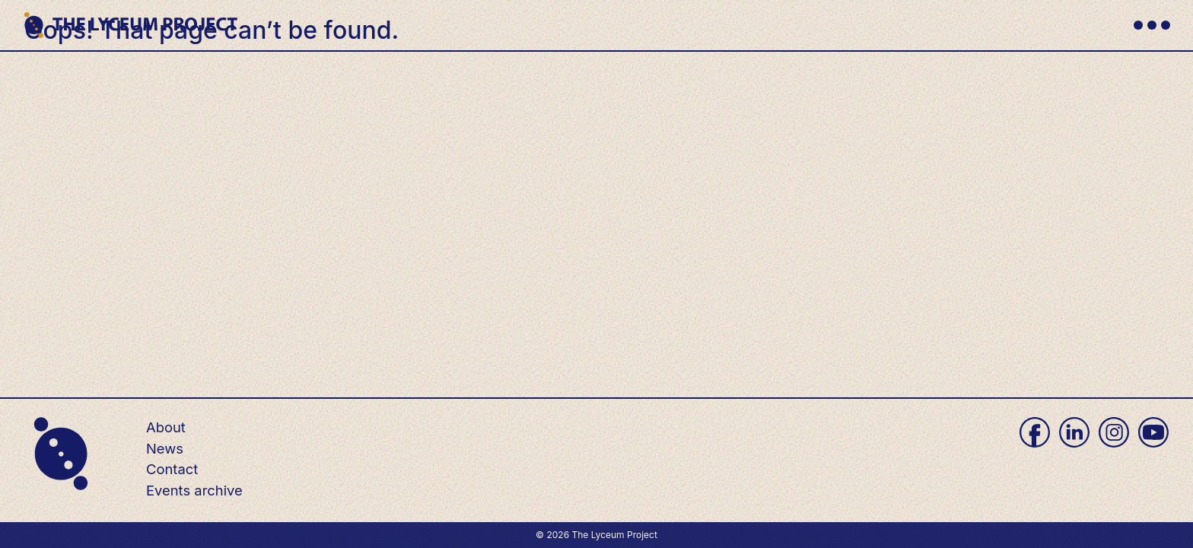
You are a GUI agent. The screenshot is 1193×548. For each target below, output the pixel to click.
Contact (172, 468)
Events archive (194, 490)
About (166, 427)
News (164, 448)
